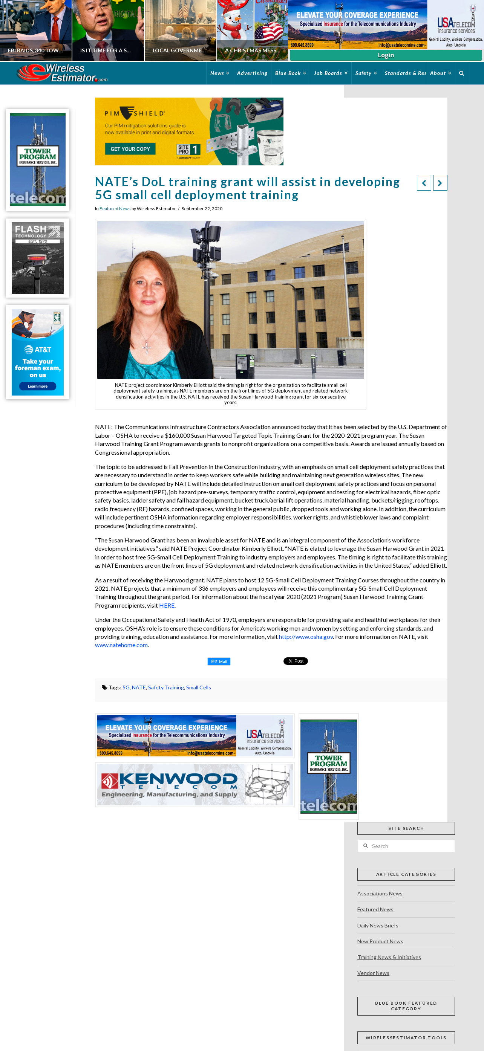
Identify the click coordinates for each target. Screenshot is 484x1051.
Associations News (380, 893)
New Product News (380, 941)
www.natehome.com (121, 644)
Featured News (115, 208)
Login (386, 55)
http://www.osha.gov (306, 636)
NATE (139, 687)
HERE (167, 605)
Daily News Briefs (377, 925)
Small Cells (198, 687)
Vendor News (373, 973)
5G (126, 687)
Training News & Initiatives (389, 957)
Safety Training (166, 687)
